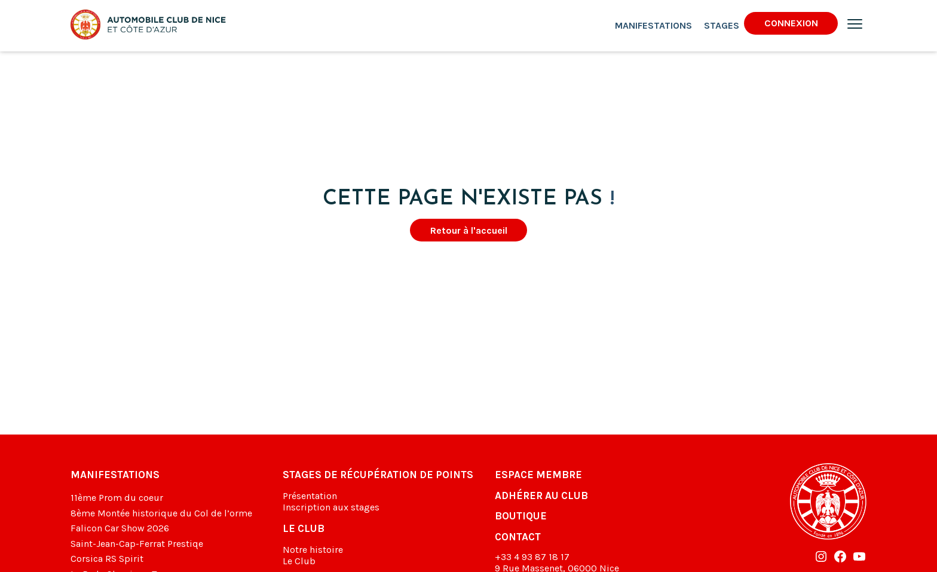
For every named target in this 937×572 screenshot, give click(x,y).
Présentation (310, 495)
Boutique (521, 516)
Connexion (791, 23)
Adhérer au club (541, 495)
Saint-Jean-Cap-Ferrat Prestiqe (137, 543)
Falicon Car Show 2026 (120, 528)
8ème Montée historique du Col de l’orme (161, 513)
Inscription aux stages (331, 507)
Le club (303, 528)
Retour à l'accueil (468, 230)
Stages (721, 25)
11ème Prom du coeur (117, 497)
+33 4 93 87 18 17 (532, 556)
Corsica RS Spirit (107, 558)
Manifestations (653, 25)
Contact (518, 537)
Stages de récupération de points (378, 475)
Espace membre (538, 475)
